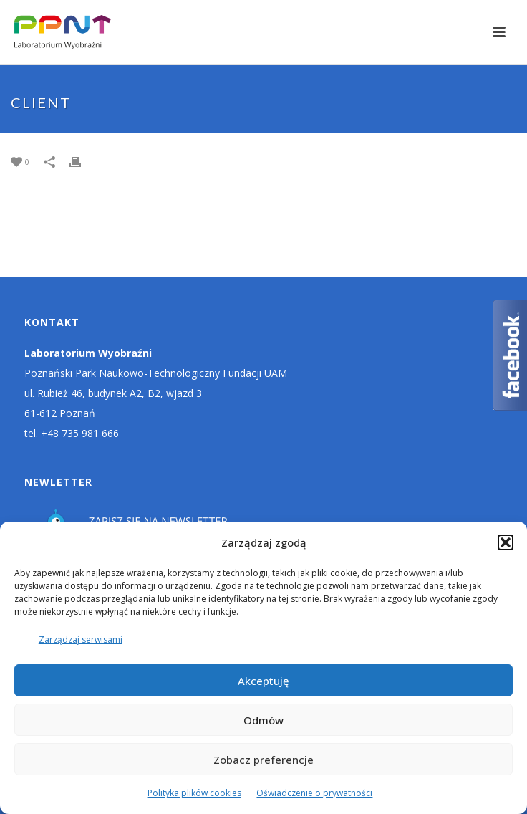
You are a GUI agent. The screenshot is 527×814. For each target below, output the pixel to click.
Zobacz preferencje (263, 759)
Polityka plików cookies (194, 793)
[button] (505, 542)
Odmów (263, 720)
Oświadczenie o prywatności (314, 793)
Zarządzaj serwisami (80, 639)
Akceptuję (263, 681)
